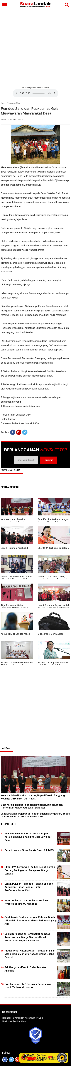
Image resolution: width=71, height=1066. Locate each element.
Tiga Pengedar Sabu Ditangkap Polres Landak (14, 606)
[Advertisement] (35, 47)
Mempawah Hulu (13, 103)
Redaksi (6, 1017)
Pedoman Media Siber (14, 1021)
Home (3, 103)
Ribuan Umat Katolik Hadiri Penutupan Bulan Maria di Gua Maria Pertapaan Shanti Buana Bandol (30, 954)
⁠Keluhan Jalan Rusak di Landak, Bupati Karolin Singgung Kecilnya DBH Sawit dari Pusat (33, 797)
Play (62, 1057)
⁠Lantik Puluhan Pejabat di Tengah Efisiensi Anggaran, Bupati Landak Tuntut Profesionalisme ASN (35, 815)
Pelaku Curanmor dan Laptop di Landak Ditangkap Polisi (16, 578)
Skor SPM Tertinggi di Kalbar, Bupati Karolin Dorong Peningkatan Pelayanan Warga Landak (30, 870)
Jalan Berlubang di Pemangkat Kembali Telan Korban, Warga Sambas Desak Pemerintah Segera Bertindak (27, 937)
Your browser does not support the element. (35, 93)
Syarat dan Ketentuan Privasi (28, 1017)
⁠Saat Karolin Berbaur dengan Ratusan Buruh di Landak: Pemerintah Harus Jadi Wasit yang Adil (32, 806)
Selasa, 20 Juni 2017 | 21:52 (11, 120)
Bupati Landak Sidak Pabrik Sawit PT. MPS (29, 850)
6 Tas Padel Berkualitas (50, 634)
